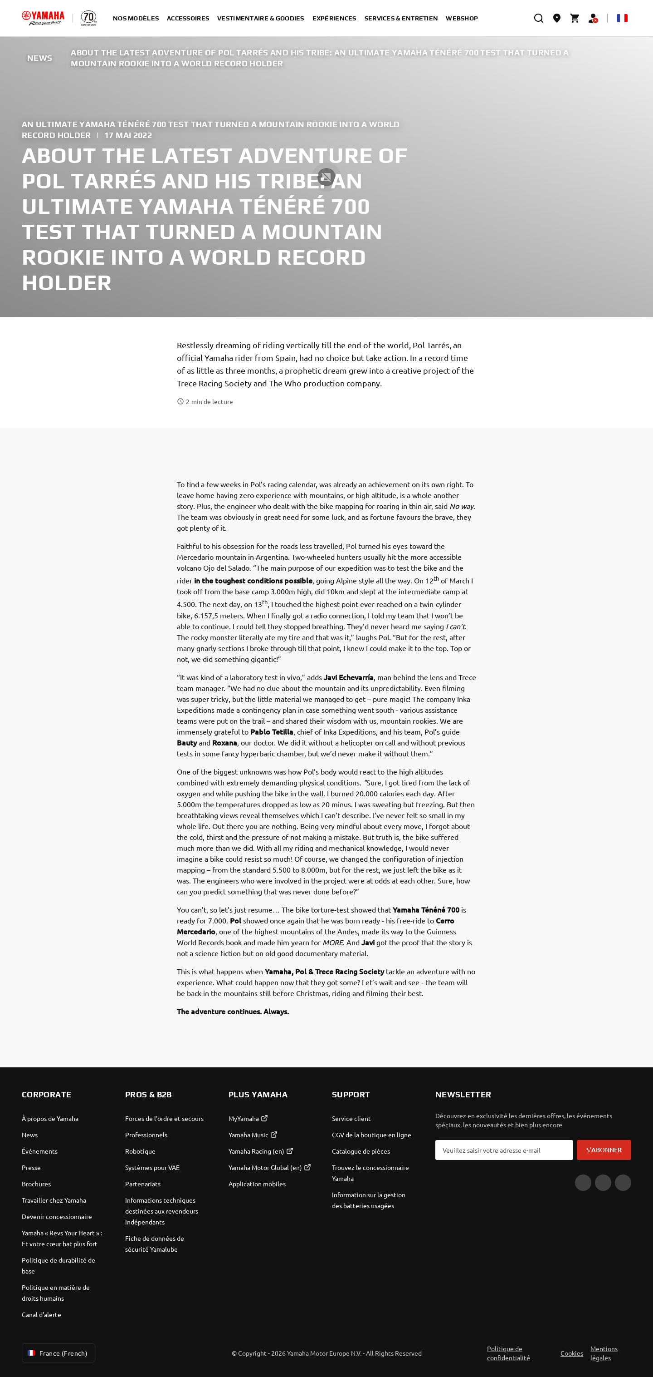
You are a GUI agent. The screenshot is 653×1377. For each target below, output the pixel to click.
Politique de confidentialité (508, 1353)
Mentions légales (604, 1353)
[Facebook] (603, 1183)
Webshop (462, 18)
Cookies (571, 1353)
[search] (539, 18)
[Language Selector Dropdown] (622, 18)
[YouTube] (583, 1183)
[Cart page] (575, 18)
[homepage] (43, 18)
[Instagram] (623, 1183)
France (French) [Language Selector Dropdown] (57, 1352)
